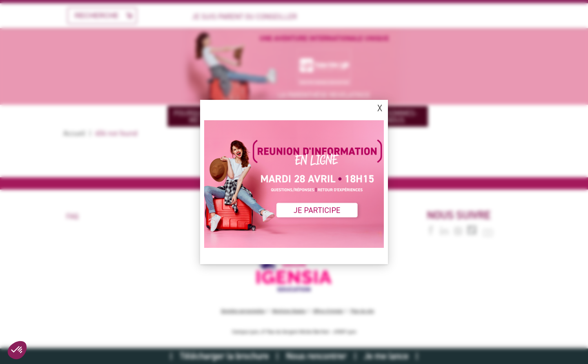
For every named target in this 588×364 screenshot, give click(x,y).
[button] (17, 350)
